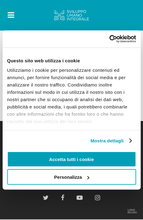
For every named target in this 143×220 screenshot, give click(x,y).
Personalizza (71, 177)
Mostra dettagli (106, 140)
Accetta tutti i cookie (71, 159)
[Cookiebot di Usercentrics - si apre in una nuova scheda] (109, 39)
